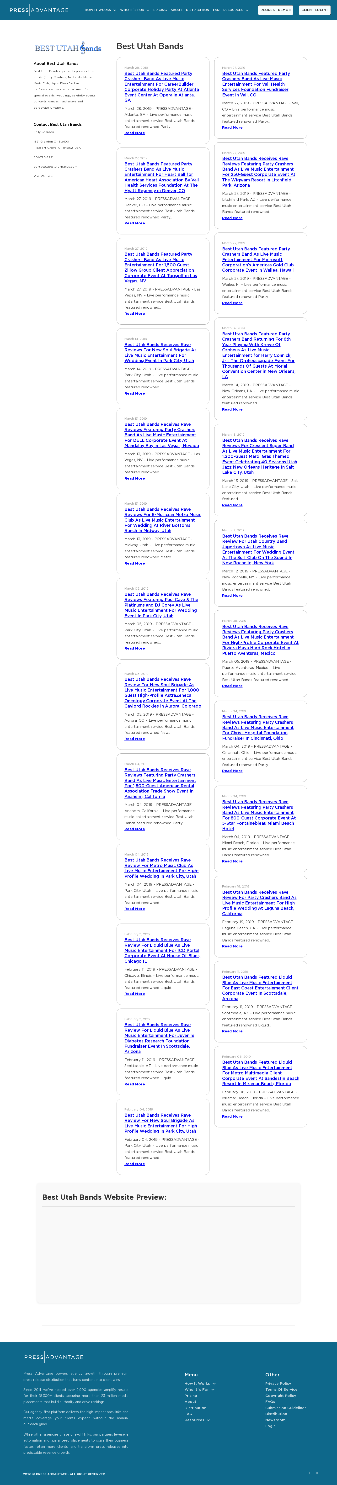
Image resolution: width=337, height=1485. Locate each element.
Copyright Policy (280, 1395)
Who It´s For (132, 10)
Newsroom (275, 1420)
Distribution (197, 10)
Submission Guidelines (285, 1408)
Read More (134, 133)
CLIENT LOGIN (314, 10)
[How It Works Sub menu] (114, 10)
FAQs (270, 1401)
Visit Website (43, 176)
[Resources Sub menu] (247, 10)
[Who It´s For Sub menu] (148, 10)
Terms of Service (281, 1389)
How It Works (98, 10)
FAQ (216, 10)
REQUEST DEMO (276, 10)
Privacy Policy (278, 1383)
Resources (233, 10)
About (176, 10)
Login (270, 1426)
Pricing (160, 10)
